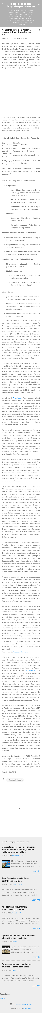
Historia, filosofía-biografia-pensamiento (21, 5)
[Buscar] (39, 4)
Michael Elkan (27, 1008)
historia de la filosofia (15, 780)
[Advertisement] (21, 94)
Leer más (36, 871)
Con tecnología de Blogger (21, 1004)
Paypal (2, 999)
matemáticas (30, 671)
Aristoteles (17, 398)
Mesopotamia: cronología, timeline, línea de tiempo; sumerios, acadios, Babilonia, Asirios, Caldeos (18, 849)
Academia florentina (20, 652)
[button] (39, 30)
